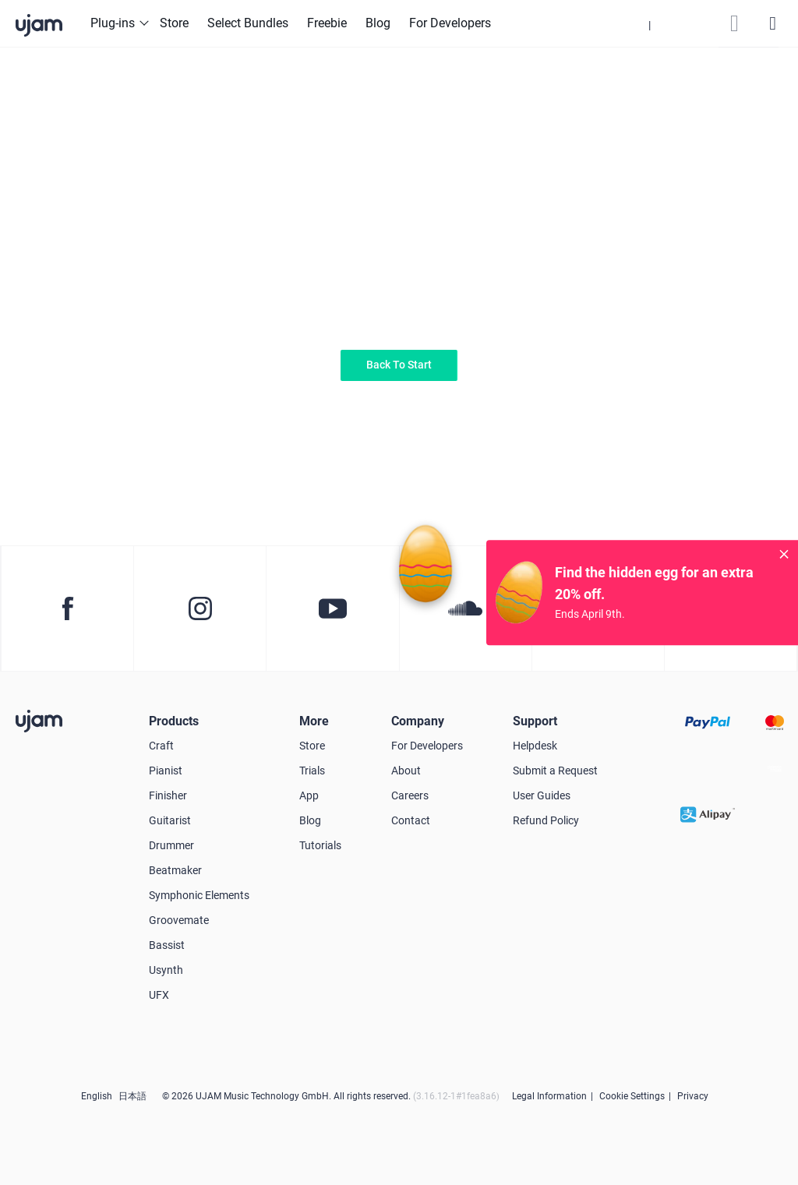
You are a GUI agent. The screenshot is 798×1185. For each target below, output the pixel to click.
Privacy (692, 1096)
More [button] (314, 721)
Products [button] (174, 721)
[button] (650, 23)
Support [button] (535, 721)
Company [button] (417, 721)
